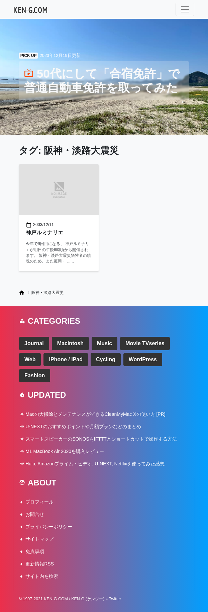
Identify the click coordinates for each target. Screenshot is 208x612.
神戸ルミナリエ (44, 232)
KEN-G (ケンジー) (87, 599)
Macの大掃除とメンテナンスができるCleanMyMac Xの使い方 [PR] (95, 414)
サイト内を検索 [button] (41, 576)
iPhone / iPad (65, 359)
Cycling (105, 359)
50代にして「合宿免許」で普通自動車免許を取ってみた (102, 80)
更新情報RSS (39, 563)
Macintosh (70, 343)
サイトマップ (39, 539)
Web (29, 359)
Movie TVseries (145, 343)
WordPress (143, 359)
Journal (34, 343)
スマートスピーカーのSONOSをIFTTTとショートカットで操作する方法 (101, 439)
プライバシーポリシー (48, 526)
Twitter (115, 599)
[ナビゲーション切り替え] (185, 9)
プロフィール (39, 502)
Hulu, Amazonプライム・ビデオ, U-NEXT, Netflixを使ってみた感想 (95, 463)
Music (104, 343)
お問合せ (34, 514)
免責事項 (34, 551)
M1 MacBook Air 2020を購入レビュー (64, 451)
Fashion (34, 375)
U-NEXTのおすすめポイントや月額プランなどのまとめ (83, 426)
